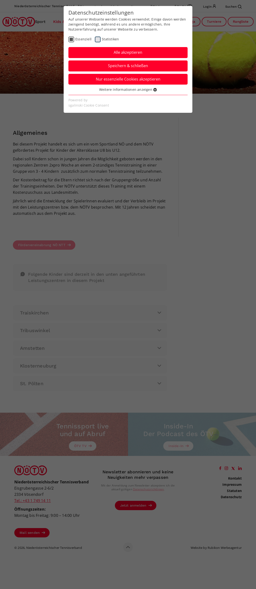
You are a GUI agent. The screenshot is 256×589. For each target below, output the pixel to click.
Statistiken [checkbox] (110, 39)
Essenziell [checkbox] (83, 39)
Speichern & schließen (128, 65)
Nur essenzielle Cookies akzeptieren (128, 79)
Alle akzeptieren (128, 52)
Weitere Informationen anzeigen (128, 89)
